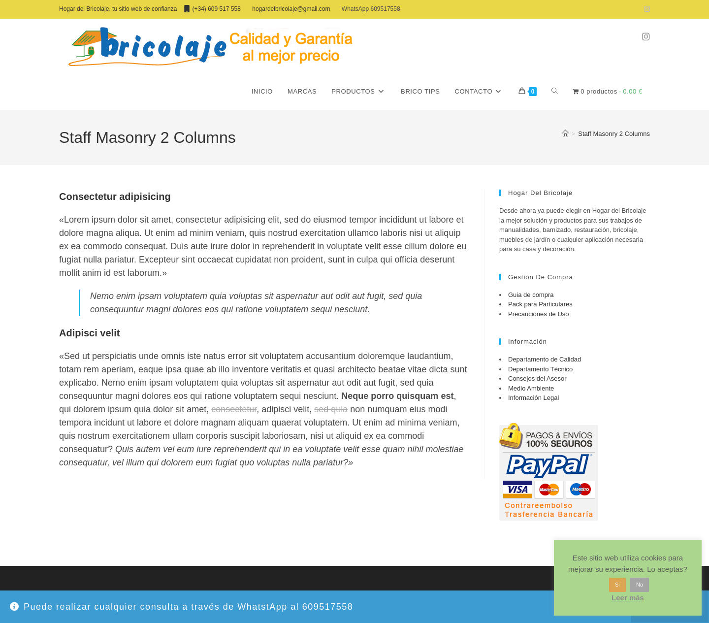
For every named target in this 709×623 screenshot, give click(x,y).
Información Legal (533, 397)
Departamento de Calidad (544, 359)
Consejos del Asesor (537, 378)
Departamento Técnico (540, 369)
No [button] (639, 585)
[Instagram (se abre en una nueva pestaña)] (645, 9)
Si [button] (617, 585)
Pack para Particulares (540, 304)
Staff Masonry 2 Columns (614, 133)
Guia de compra (531, 294)
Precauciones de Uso (538, 314)
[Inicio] (565, 133)
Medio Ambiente (531, 388)
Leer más (628, 597)
